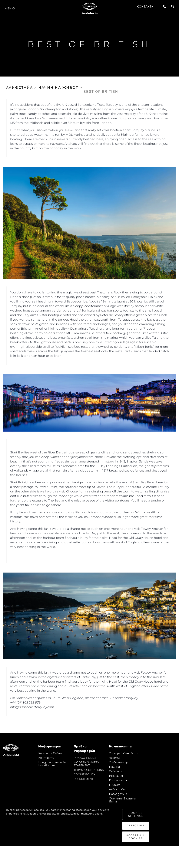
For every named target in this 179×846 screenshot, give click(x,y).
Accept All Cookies (135, 839)
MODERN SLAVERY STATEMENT (86, 764)
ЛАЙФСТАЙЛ (19, 88)
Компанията (118, 780)
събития (115, 771)
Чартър (114, 757)
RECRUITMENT (83, 779)
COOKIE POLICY (84, 774)
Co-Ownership (118, 762)
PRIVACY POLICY (85, 757)
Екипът (114, 785)
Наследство (118, 794)
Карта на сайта (50, 753)
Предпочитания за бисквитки (52, 764)
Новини (114, 767)
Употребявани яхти (124, 753)
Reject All (136, 827)
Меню (10, 8)
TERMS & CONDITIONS (89, 770)
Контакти (145, 6)
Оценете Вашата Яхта (122, 800)
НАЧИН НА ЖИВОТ (58, 88)
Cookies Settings (135, 817)
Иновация (116, 776)
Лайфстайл (117, 789)
